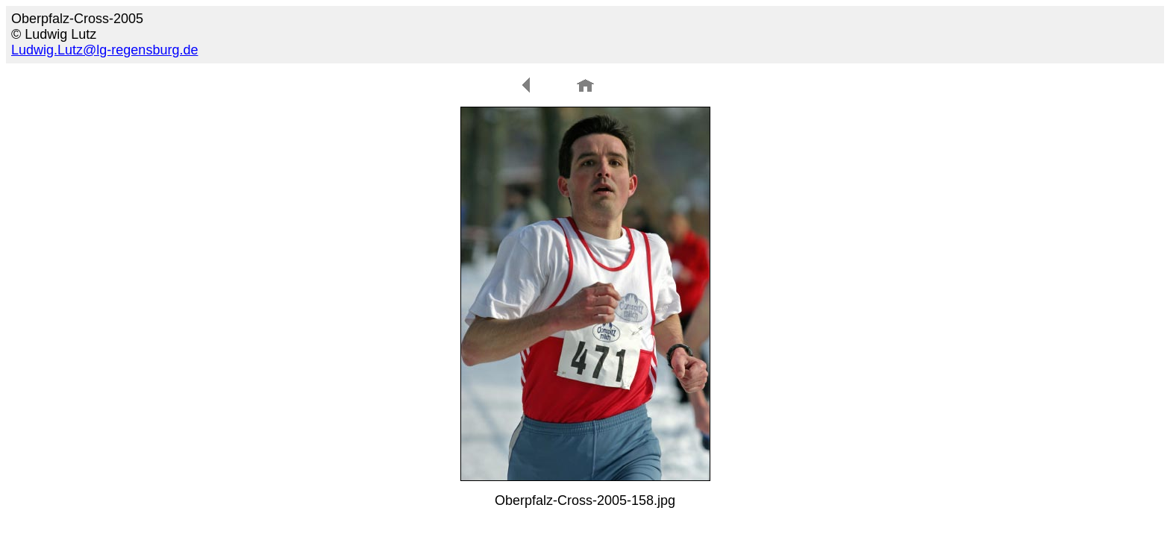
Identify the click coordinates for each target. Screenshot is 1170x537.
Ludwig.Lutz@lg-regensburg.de (104, 50)
